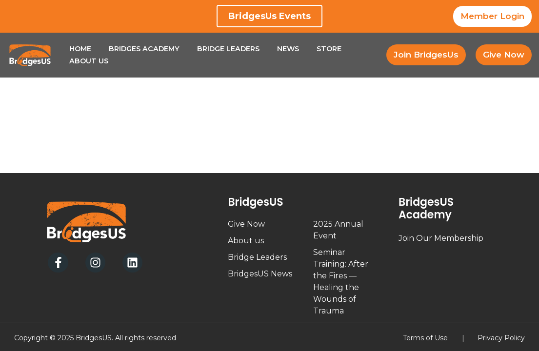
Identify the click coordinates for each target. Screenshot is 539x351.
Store (329, 48)
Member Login (492, 16)
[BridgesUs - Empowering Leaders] (30, 55)
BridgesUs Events (269, 16)
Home (80, 48)
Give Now (503, 54)
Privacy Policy (501, 337)
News (288, 48)
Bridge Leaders (228, 48)
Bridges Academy (144, 48)
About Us (88, 61)
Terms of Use (425, 337)
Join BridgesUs (426, 54)
